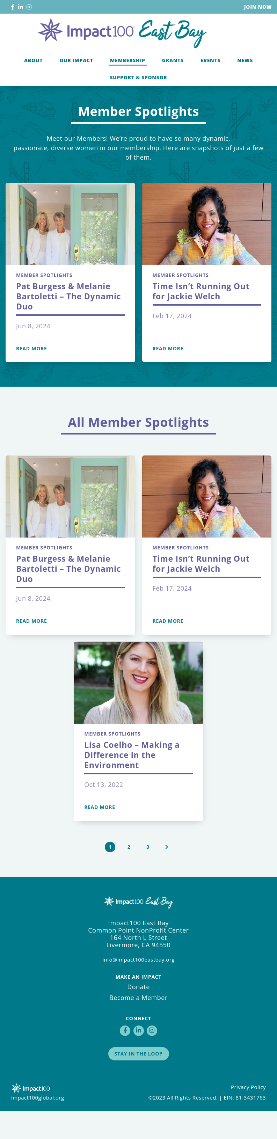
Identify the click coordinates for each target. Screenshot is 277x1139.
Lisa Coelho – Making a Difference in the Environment (132, 782)
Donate (138, 1014)
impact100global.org (37, 1125)
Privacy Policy (248, 1114)
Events (210, 81)
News (245, 81)
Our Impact (76, 81)
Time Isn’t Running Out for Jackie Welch (201, 319)
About (33, 81)
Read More (31, 376)
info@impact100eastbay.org (138, 987)
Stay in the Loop (139, 1081)
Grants (173, 81)
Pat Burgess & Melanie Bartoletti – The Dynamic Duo (68, 324)
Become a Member (138, 1025)
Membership (127, 81)
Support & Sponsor (138, 98)
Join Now (258, 6)
